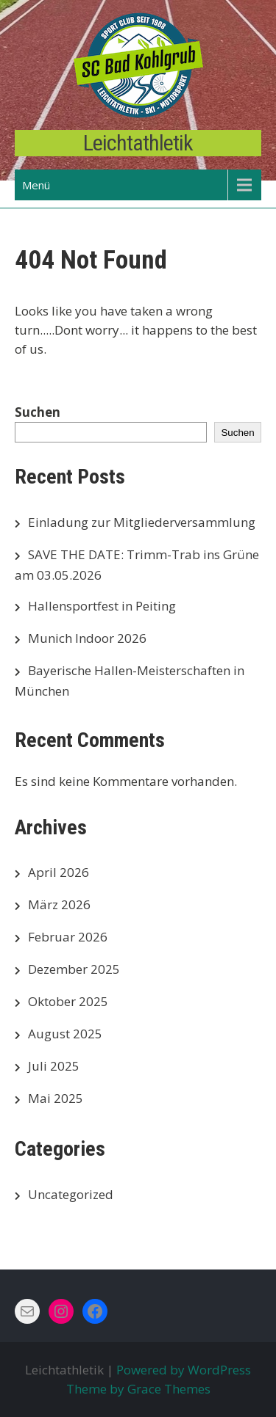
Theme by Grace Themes (138, 1388)
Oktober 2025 (68, 1001)
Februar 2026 (67, 936)
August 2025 (65, 1033)
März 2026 (59, 904)
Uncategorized (70, 1194)
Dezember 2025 (74, 969)
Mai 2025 (55, 1098)
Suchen (37, 412)
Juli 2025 (53, 1065)
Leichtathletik (138, 143)
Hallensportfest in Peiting (102, 605)
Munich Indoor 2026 (87, 638)
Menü (36, 185)
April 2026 (58, 872)
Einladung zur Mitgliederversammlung (141, 522)
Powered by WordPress (183, 1369)
